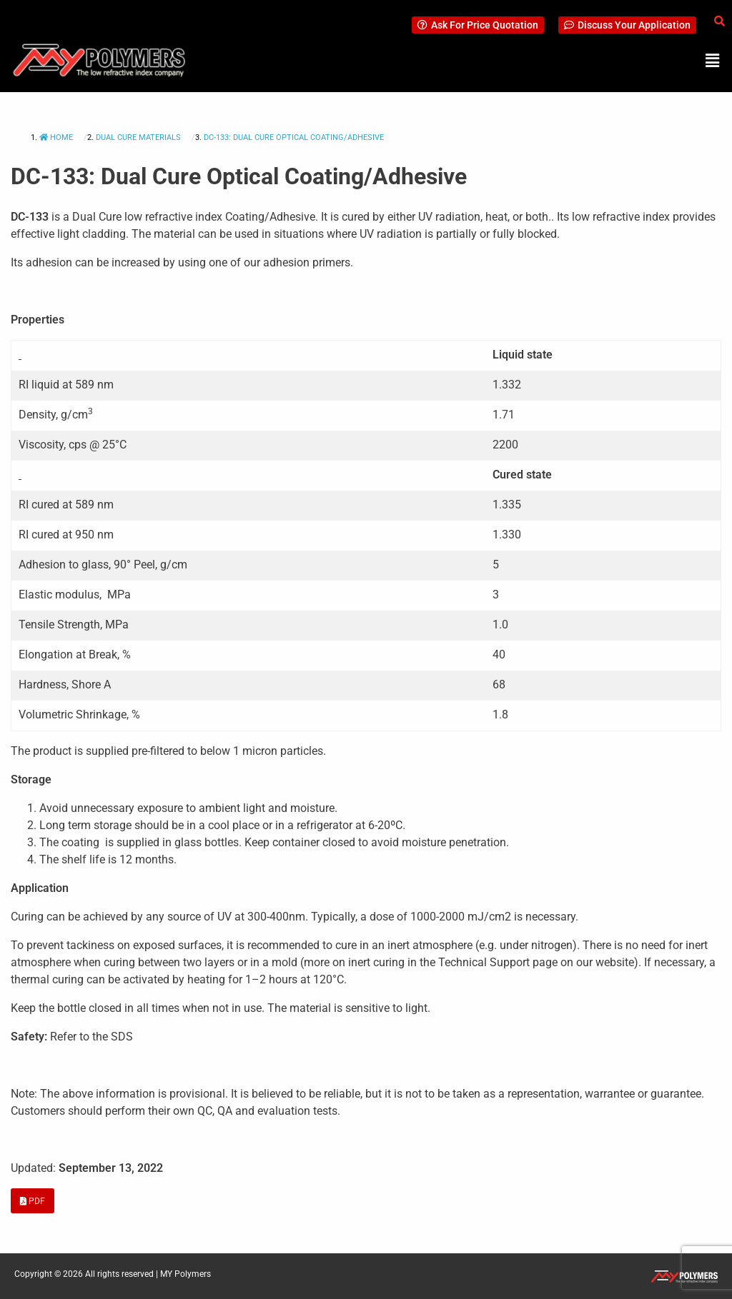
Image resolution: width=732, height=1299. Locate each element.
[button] (713, 60)
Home (57, 137)
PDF (32, 1201)
